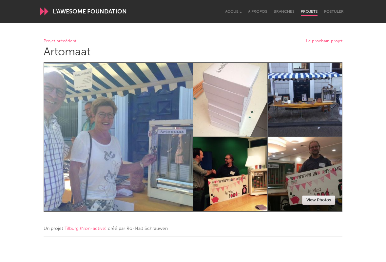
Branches (284, 11)
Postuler (334, 11)
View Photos (318, 199)
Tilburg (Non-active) (85, 228)
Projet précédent (60, 41)
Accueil (233, 11)
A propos (257, 11)
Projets (309, 11)
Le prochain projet (324, 41)
